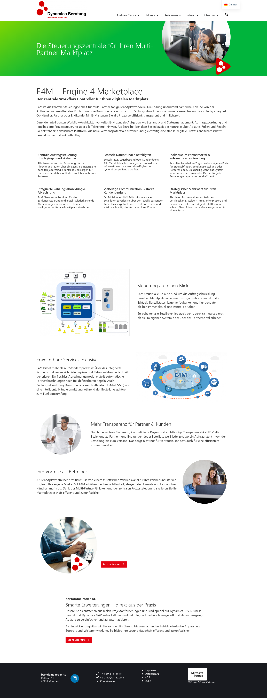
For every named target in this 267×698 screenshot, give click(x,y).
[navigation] (231, 4)
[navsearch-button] (226, 15)
